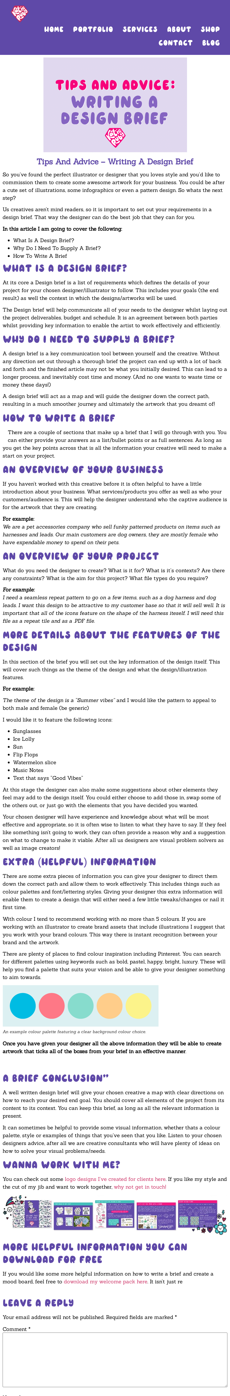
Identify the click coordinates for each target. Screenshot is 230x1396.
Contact (175, 43)
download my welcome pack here (105, 1281)
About (179, 29)
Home (54, 29)
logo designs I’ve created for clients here (115, 1179)
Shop (210, 29)
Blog (211, 43)
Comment (16, 1329)
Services (140, 29)
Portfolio (93, 29)
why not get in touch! (140, 1186)
